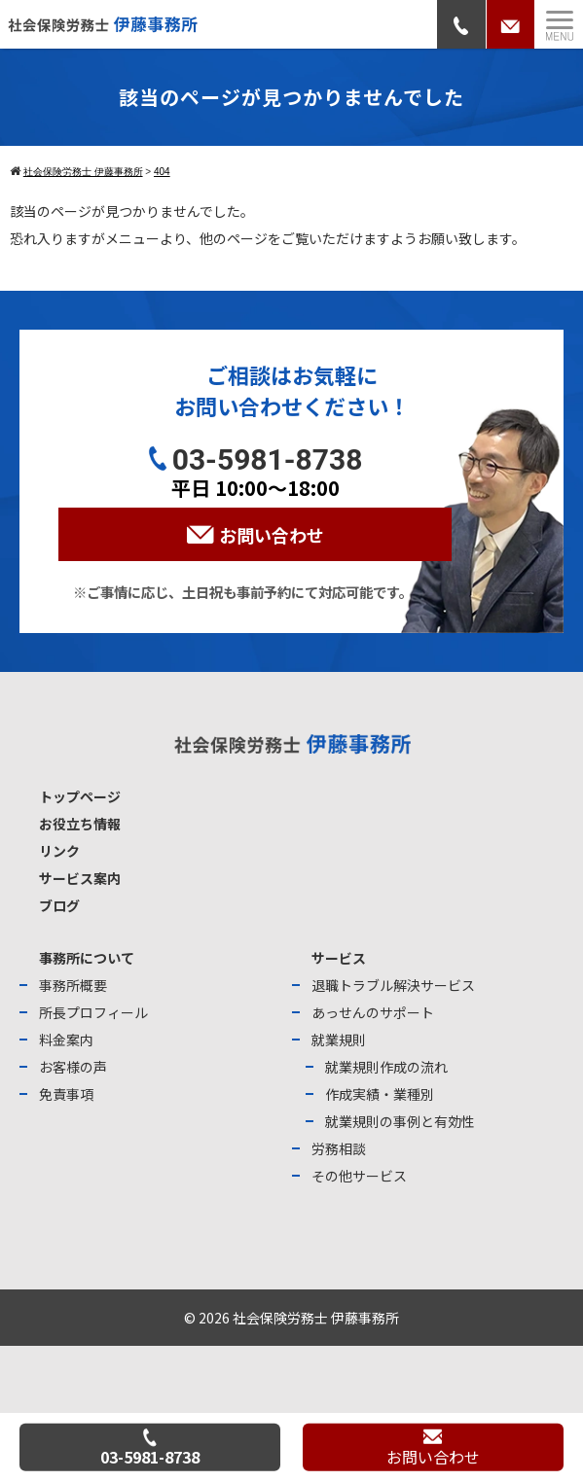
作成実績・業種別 (379, 1094)
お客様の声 (73, 1067)
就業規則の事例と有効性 (400, 1121)
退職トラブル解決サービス (393, 985)
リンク (59, 851)
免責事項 (66, 1094)
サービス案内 (80, 878)
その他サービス (359, 1175)
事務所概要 (73, 985)
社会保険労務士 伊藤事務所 (316, 1317)
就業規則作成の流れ (386, 1067)
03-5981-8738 (150, 1447)
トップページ (80, 796)
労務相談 (338, 1148)
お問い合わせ (433, 1448)
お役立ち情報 (80, 823)
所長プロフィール (93, 1012)
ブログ (59, 905)
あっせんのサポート (372, 1012)
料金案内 (66, 1039)
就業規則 (338, 1039)
